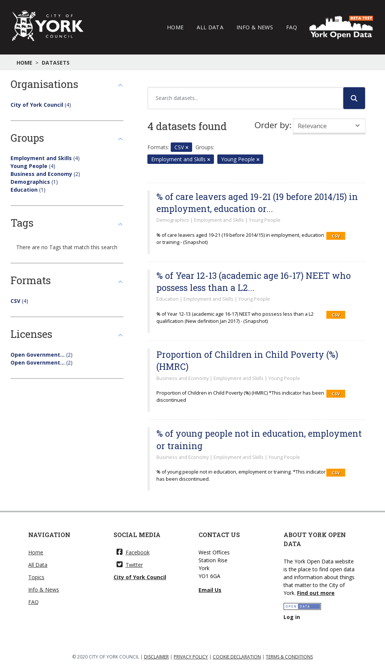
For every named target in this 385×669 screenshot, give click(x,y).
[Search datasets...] (245, 98)
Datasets (56, 62)
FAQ (291, 27)
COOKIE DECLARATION (237, 657)
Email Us (210, 589)
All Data (210, 27)
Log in (291, 617)
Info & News (254, 27)
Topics (36, 577)
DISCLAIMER (156, 657)
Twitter (130, 564)
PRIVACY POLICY (191, 657)
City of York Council (140, 577)
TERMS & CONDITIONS (289, 657)
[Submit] (354, 98)
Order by (272, 125)
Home (175, 27)
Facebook (133, 552)
